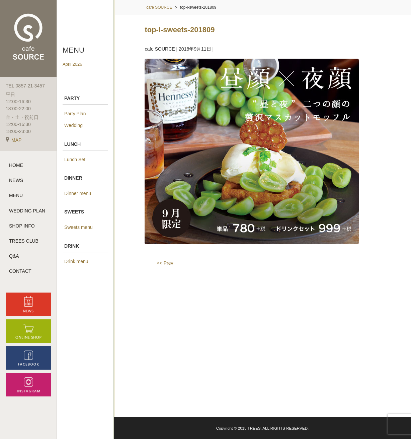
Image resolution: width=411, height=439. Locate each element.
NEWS (16, 180)
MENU (16, 195)
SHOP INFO (22, 226)
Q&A (14, 256)
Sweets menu (78, 227)
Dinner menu (77, 193)
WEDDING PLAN (27, 210)
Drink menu (76, 261)
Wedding (73, 125)
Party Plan (75, 113)
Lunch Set (74, 159)
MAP (13, 140)
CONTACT (20, 271)
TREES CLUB (23, 241)
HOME (16, 165)
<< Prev (165, 263)
